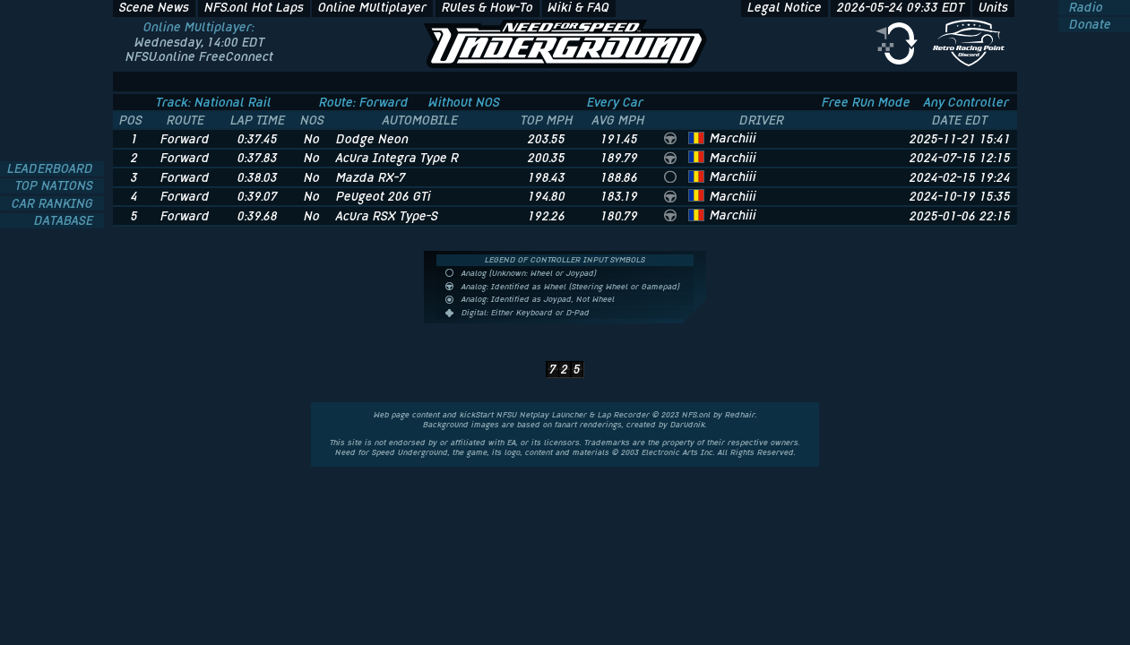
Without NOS (464, 102)
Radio (1084, 7)
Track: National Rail (214, 102)
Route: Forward (364, 102)
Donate (1088, 24)
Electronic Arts (670, 452)
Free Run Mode (866, 102)
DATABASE (65, 220)
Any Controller (966, 102)
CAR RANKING (54, 203)
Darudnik (687, 424)
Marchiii (733, 138)
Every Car (615, 102)
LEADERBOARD (52, 168)
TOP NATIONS (56, 186)
